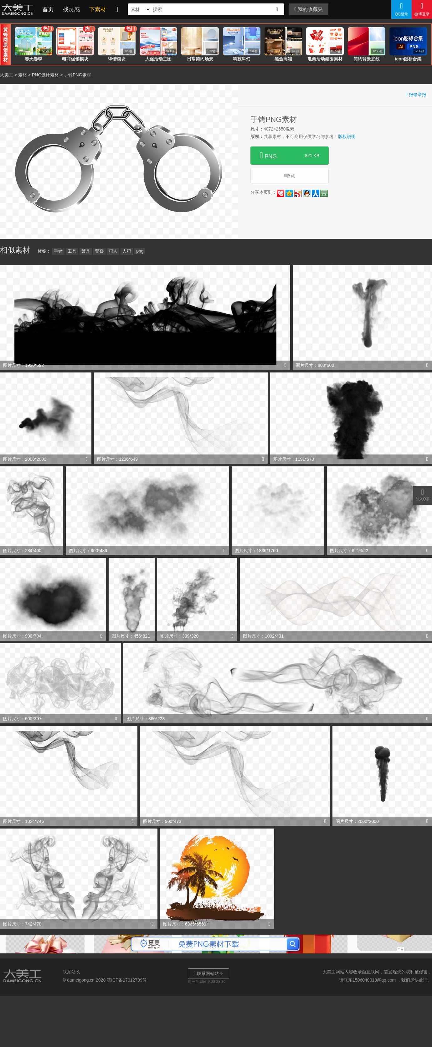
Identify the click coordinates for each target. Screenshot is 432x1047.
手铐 (58, 251)
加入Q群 (422, 494)
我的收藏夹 (309, 9)
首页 (48, 9)
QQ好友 (307, 193)
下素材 (97, 9)
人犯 (126, 251)
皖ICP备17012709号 (127, 980)
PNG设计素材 (45, 74)
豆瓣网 (324, 193)
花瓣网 (280, 193)
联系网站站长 (208, 973)
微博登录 (422, 9)
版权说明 (347, 136)
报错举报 (416, 94)
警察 (99, 251)
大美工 (19, 9)
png (139, 251)
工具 (72, 251)
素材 (22, 74)
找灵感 (71, 9)
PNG (289, 156)
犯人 (113, 251)
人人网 (315, 193)
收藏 (289, 175)
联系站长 (71, 971)
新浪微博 (298, 193)
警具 (85, 251)
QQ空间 (289, 193)
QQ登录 (401, 9)
